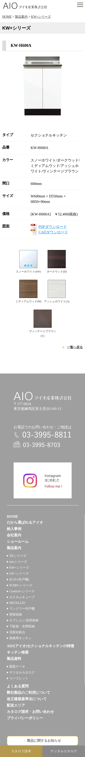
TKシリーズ (17, 556)
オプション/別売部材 (24, 620)
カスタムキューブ (22, 597)
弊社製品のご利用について (28, 692)
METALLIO (17, 603)
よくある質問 (18, 686)
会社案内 (14, 535)
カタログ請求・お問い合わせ (30, 712)
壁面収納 (15, 614)
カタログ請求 (21, 751)
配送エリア (16, 705)
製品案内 (21, 16)
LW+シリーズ (19, 573)
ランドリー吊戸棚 (22, 608)
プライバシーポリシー (25, 718)
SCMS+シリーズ (20, 585)
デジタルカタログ (22, 672)
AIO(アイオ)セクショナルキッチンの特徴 (40, 646)
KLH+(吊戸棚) (19, 579)
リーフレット (18, 678)
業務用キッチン (20, 638)
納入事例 (14, 529)
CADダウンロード (53, 232)
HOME (7, 16)
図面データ (17, 666)
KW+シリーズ (41, 16)
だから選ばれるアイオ (25, 522)
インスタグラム (42, 480)
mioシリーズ (18, 561)
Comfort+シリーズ (21, 591)
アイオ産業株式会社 (25, 6)
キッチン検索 (18, 652)
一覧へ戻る (75, 347)
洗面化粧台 (17, 632)
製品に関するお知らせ (44, 740)
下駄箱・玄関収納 (22, 626)
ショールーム (18, 541)
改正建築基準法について (27, 699)
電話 (43, 435)
